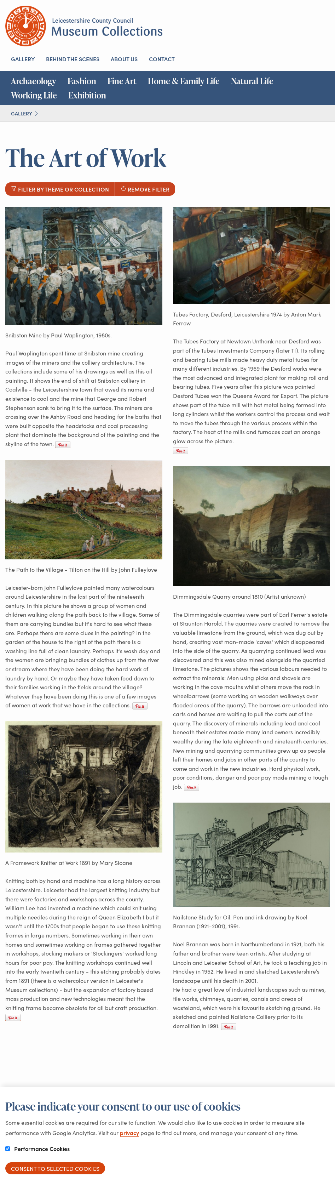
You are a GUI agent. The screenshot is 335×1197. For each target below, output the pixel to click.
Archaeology (33, 81)
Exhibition (87, 95)
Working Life (34, 95)
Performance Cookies (37, 1148)
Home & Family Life (184, 81)
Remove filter (145, 189)
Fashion (82, 81)
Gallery (23, 59)
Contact (162, 59)
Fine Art (122, 81)
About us (124, 59)
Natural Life (252, 81)
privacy (129, 1132)
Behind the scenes (72, 59)
